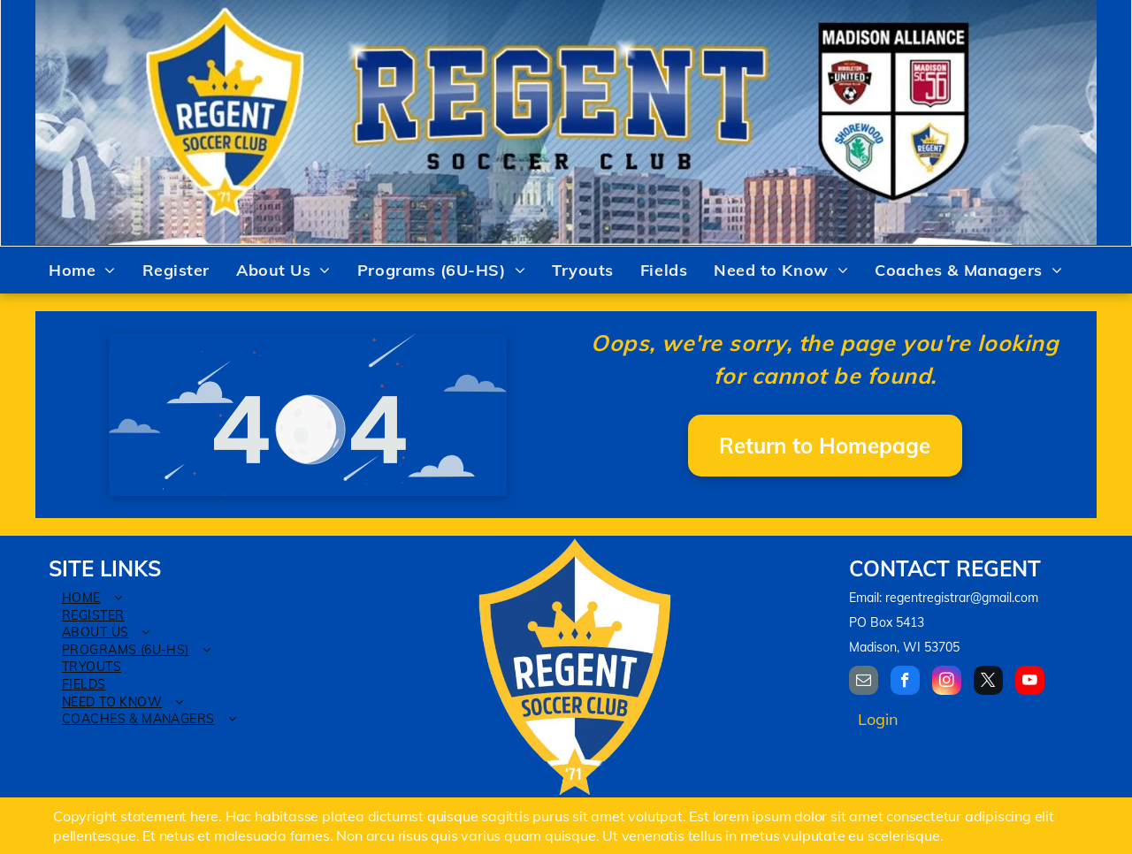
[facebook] (905, 682)
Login (878, 719)
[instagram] (946, 682)
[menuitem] (82, 270)
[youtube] (1029, 682)
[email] (863, 682)
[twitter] (988, 682)
